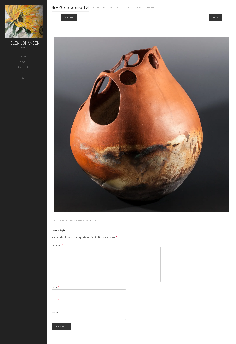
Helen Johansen (24, 43)
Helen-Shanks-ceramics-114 (142, 8)
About (23, 61)
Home (24, 56)
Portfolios (23, 67)
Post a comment (59, 220)
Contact (24, 72)
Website (56, 312)
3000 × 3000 (122, 8)
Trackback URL (91, 220)
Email (55, 299)
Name (55, 287)
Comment (57, 244)
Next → (216, 17)
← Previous (69, 17)
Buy (24, 77)
